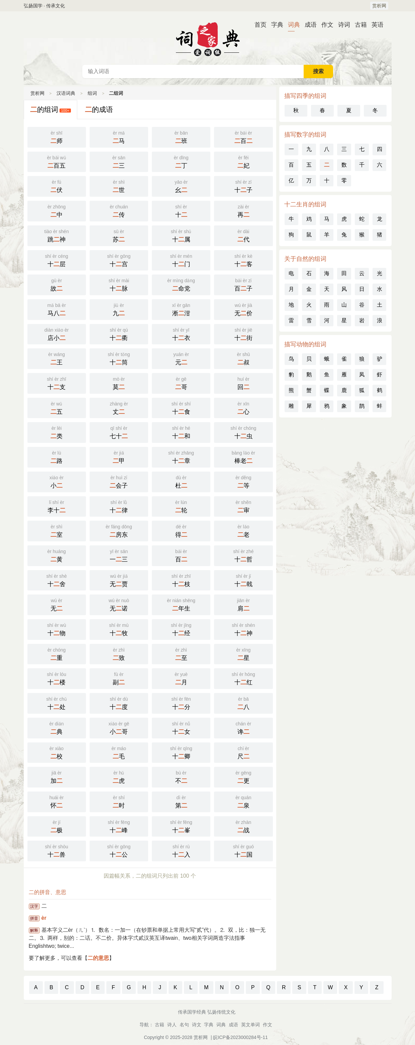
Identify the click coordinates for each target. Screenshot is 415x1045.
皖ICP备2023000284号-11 (240, 1037)
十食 (181, 407)
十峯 (181, 826)
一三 (119, 555)
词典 (291, 24)
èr (43, 918)
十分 (181, 702)
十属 (181, 235)
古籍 (358, 24)
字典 (274, 24)
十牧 (119, 629)
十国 (243, 850)
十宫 (119, 260)
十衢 (119, 333)
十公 (119, 850)
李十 (57, 506)
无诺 (119, 604)
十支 (57, 382)
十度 (119, 702)
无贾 (119, 579)
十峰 (119, 826)
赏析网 (379, 5)
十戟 (243, 579)
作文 (324, 24)
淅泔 (181, 309)
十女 (181, 727)
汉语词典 (208, 38)
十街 (243, 333)
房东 (119, 530)
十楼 (57, 678)
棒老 (243, 456)
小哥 (119, 727)
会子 (119, 481)
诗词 (341, 24)
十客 (243, 260)
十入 (181, 850)
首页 (257, 24)
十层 (57, 260)
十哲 (243, 555)
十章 (181, 456)
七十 (119, 432)
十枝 (181, 579)
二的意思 (98, 958)
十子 (243, 185)
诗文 (196, 1024)
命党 (181, 284)
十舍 (57, 579)
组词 (92, 93)
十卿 (181, 752)
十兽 (57, 850)
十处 (57, 702)
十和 (181, 432)
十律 (119, 506)
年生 (181, 604)
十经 (181, 629)
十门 (181, 260)
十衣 (181, 333)
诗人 (172, 1024)
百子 (243, 284)
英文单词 (250, 1024)
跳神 (57, 235)
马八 (57, 309)
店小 (57, 333)
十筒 (119, 358)
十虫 (243, 432)
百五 (57, 161)
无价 (243, 309)
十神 (243, 629)
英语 (375, 24)
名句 (184, 1024)
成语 (308, 24)
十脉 (119, 284)
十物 (57, 629)
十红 (243, 678)
